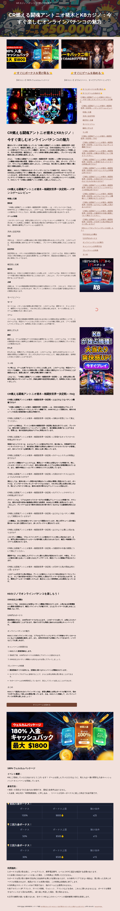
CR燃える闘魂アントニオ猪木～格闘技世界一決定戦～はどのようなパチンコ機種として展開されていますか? (97, 196)
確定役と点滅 (88, 120)
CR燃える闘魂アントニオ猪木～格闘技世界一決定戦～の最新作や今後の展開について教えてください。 (97, 213)
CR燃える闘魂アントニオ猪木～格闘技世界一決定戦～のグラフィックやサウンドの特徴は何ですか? (97, 187)
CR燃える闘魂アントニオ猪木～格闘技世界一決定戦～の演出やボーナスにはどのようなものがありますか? (97, 179)
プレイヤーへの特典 (90, 250)
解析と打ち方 (88, 128)
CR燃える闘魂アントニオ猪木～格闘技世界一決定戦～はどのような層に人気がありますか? (97, 204)
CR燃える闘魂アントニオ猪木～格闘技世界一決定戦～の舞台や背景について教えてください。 (97, 153)
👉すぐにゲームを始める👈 (91, 93)
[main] (60, 18)
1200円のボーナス (90, 238)
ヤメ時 (85, 132)
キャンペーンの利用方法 (92, 246)
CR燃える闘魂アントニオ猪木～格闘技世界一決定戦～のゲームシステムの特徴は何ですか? (97, 170)
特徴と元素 (87, 112)
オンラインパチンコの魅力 (93, 242)
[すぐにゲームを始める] (42, 705)
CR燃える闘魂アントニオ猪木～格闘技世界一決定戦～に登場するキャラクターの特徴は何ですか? (97, 162)
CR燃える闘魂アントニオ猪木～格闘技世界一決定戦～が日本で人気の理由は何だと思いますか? (97, 221)
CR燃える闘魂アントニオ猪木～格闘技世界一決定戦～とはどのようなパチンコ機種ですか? (97, 144)
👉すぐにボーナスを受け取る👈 (93, 89)
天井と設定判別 (89, 116)
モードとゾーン (89, 124)
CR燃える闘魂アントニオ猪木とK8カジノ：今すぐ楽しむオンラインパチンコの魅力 (96, 99)
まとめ (85, 254)
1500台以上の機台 (90, 234)
